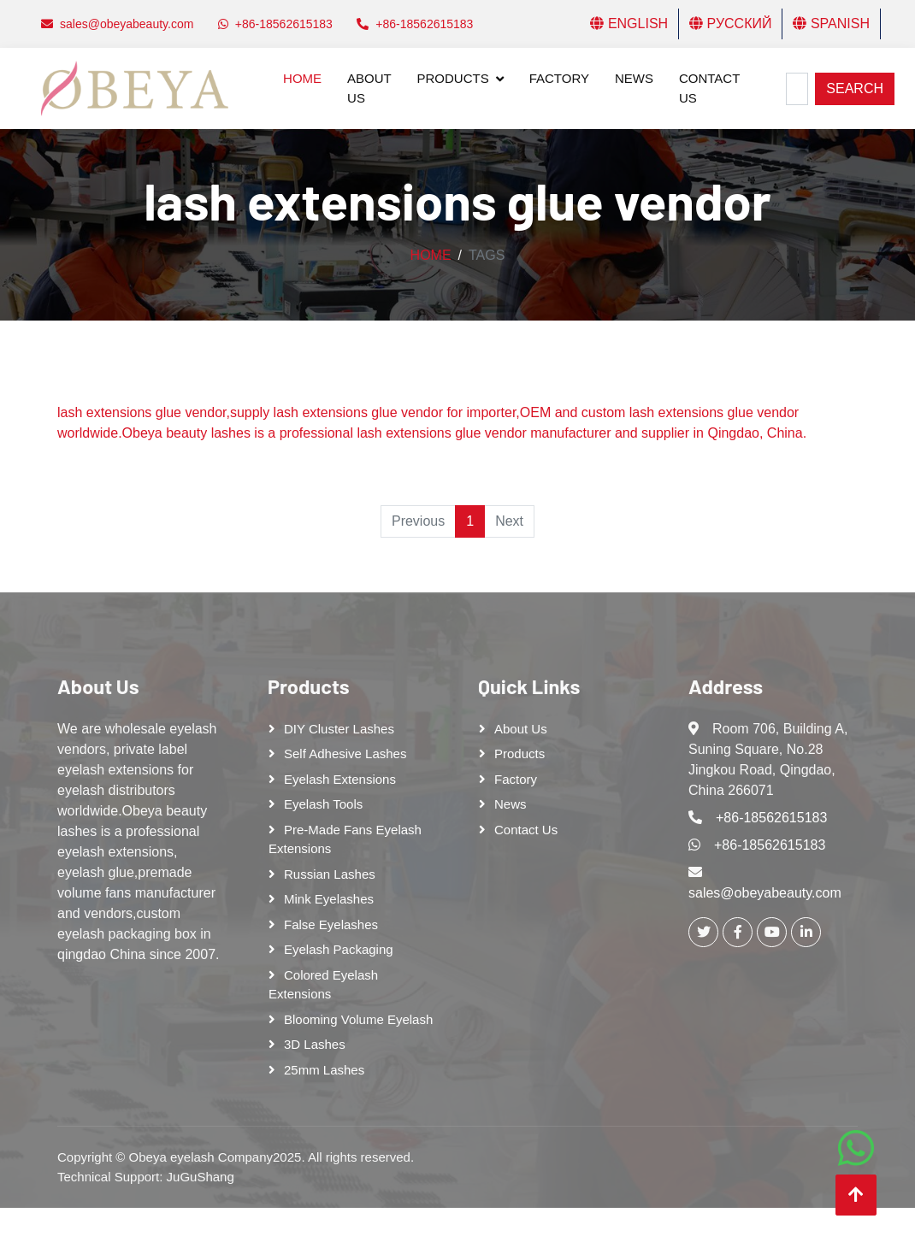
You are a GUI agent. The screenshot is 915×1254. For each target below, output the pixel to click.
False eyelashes (331, 924)
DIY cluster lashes (339, 728)
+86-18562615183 (771, 817)
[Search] (797, 89)
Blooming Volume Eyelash (358, 1019)
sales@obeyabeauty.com (764, 893)
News (634, 78)
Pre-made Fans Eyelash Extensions (345, 839)
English (629, 23)
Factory (559, 78)
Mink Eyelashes (329, 899)
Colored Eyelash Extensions (323, 985)
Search (854, 88)
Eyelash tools (323, 804)
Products (453, 78)
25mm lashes (324, 1070)
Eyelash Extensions (340, 779)
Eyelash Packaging (338, 949)
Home (302, 78)
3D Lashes (314, 1044)
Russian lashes (329, 874)
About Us (369, 88)
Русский (730, 23)
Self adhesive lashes (345, 753)
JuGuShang (200, 1176)
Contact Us (709, 88)
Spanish (831, 23)
